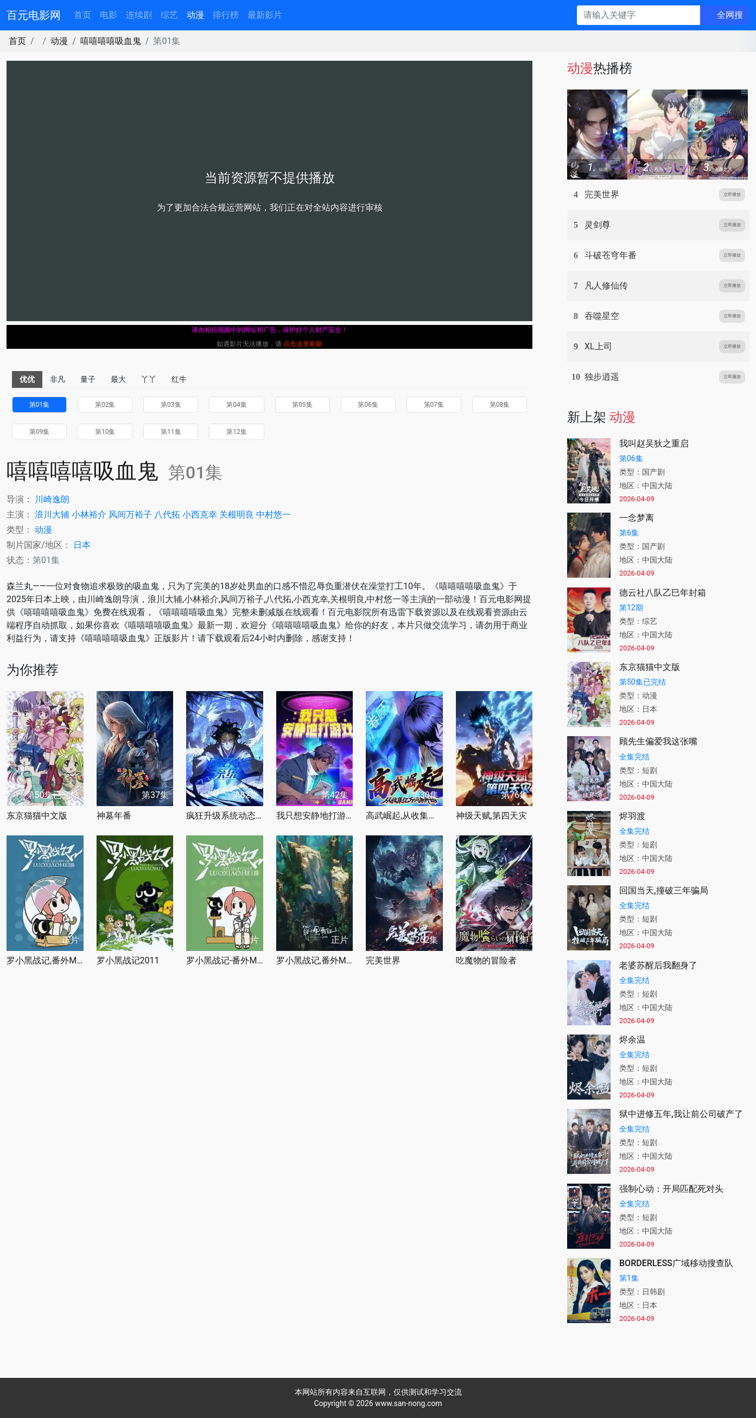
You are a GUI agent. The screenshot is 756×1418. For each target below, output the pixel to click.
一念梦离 (636, 518)
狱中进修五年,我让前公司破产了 (681, 1114)
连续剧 (139, 15)
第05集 (302, 404)
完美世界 (383, 960)
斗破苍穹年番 (611, 255)
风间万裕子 (130, 514)
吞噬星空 (602, 316)
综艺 (169, 15)
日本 (82, 545)
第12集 (236, 432)
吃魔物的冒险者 (486, 960)
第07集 (434, 404)
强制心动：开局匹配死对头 (671, 1189)
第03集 (171, 404)
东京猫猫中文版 (37, 815)
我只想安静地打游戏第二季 (314, 815)
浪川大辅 (52, 514)
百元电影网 (34, 15)
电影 (108, 15)
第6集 (629, 532)
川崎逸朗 (52, 499)
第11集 (171, 432)
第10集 (105, 432)
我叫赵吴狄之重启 (654, 443)
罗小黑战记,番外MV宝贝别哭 (314, 960)
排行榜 (226, 15)
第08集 (500, 404)
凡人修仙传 (606, 285)
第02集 (105, 404)
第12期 (631, 607)
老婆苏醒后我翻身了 (658, 965)
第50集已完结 (642, 682)
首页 (82, 15)
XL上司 (598, 346)
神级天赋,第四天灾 (491, 815)
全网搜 (730, 15)
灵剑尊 (598, 225)
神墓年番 (114, 815)
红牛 (179, 379)
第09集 (39, 432)
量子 (88, 379)
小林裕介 (89, 514)
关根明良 (236, 514)
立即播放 (732, 194)
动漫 (195, 15)
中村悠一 (273, 514)
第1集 (629, 1278)
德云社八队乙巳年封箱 (662, 592)
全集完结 (634, 756)
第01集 (39, 404)
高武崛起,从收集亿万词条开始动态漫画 (404, 815)
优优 (27, 379)
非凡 (57, 379)
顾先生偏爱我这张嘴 (658, 741)
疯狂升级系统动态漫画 (224, 815)
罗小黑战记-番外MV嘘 (224, 960)
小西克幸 (199, 514)
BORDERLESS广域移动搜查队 (676, 1263)
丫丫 (148, 379)
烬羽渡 (632, 816)
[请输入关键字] (638, 15)
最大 (118, 379)
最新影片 (264, 15)
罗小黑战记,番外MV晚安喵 (45, 960)
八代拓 (167, 514)
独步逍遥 (602, 377)
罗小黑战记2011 (128, 960)
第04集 (236, 404)
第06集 (368, 404)
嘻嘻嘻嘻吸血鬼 (110, 41)
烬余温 (632, 1039)
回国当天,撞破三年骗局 (663, 890)
